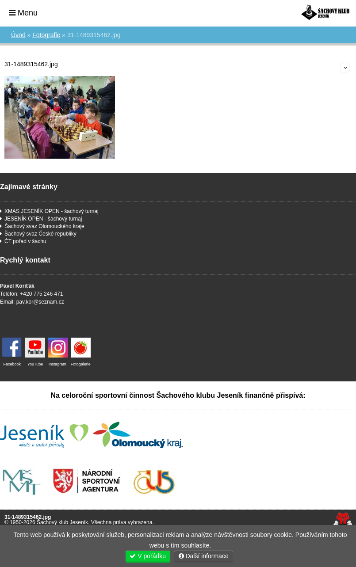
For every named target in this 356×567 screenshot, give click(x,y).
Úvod (325, 12)
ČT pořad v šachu (25, 241)
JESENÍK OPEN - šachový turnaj (43, 219)
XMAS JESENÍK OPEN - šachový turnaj (51, 211)
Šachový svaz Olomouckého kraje (44, 226)
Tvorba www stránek (342, 519)
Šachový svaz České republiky (40, 234)
